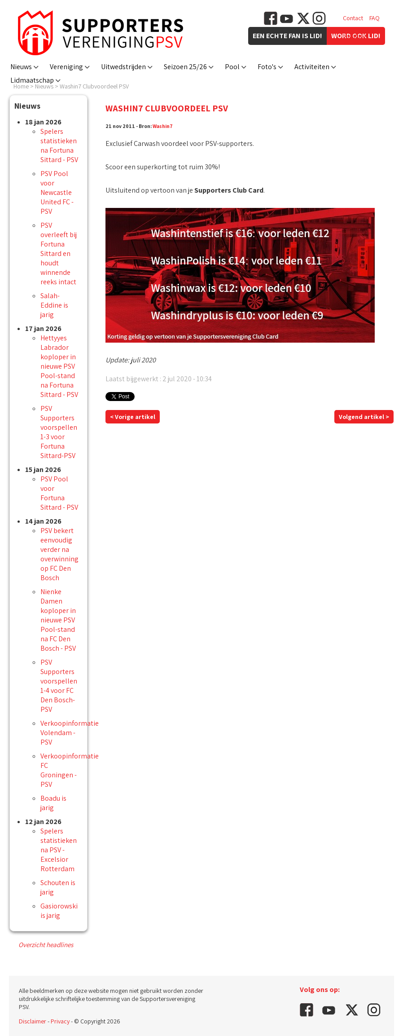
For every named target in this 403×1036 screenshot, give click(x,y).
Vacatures (355, 36)
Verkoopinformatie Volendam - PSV (69, 733)
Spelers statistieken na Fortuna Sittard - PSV (59, 145)
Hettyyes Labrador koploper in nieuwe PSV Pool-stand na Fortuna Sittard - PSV (59, 366)
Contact (353, 18)
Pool (232, 66)
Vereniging (66, 66)
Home (21, 86)
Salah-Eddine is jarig (54, 305)
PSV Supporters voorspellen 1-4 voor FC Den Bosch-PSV (58, 685)
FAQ (374, 18)
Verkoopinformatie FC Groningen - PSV (69, 770)
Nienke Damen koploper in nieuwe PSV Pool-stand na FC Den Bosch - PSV (58, 620)
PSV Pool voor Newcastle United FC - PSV (57, 192)
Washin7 (163, 126)
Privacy (60, 1021)
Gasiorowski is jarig (59, 910)
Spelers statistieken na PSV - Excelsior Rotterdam (58, 849)
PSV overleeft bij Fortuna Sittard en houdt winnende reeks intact (58, 253)
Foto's (267, 66)
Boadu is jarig (53, 803)
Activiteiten (311, 66)
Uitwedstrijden (123, 66)
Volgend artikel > (364, 417)
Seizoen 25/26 (185, 66)
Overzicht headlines (45, 944)
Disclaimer (32, 1021)
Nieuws (21, 66)
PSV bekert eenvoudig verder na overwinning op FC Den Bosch (59, 554)
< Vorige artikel (132, 417)
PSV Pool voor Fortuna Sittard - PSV (59, 493)
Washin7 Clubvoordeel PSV (94, 86)
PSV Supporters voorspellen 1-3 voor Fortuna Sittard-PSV (58, 432)
